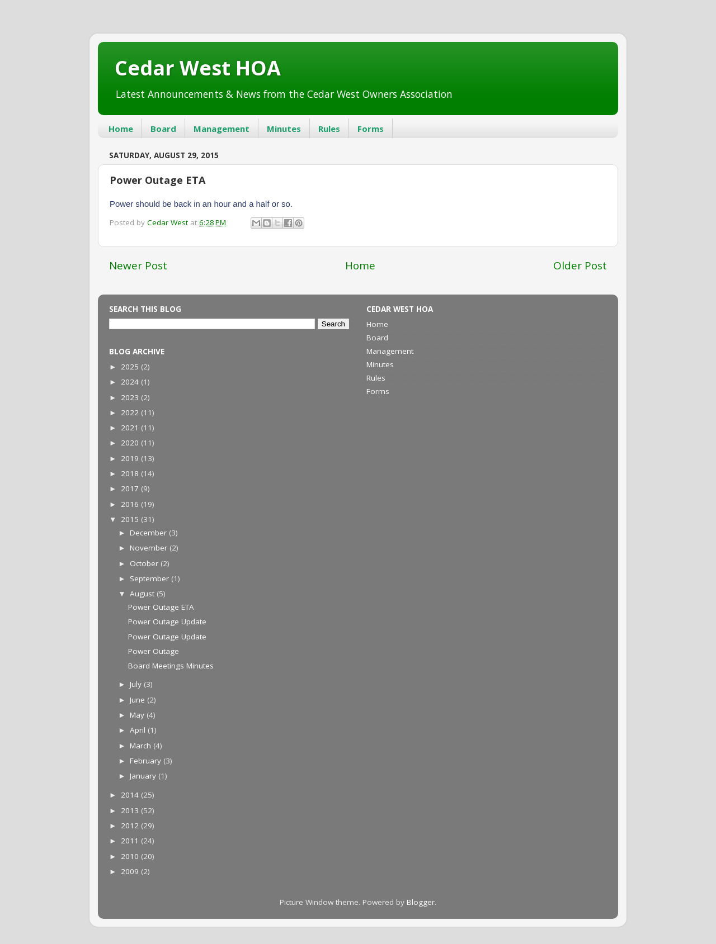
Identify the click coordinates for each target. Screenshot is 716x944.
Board (163, 128)
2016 (131, 504)
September (150, 578)
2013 (131, 810)
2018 (131, 473)
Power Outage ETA (161, 607)
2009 (131, 871)
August (143, 594)
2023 (131, 397)
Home (121, 128)
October (145, 563)
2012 (131, 825)
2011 (131, 841)
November (149, 548)
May (138, 715)
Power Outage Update (167, 621)
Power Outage (153, 651)
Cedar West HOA (198, 68)
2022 (131, 412)
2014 (131, 795)
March (141, 746)
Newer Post (138, 265)
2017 (131, 488)
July (137, 684)
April (139, 730)
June (138, 700)
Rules (329, 128)
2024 (131, 382)
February (146, 761)
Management (221, 128)
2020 (131, 443)
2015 (131, 519)
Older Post (580, 265)
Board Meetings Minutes (171, 666)
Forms (370, 128)
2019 (131, 458)
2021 (131, 428)
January (144, 776)
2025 (131, 367)
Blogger (421, 902)
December (149, 533)
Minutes (284, 128)
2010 (131, 856)
